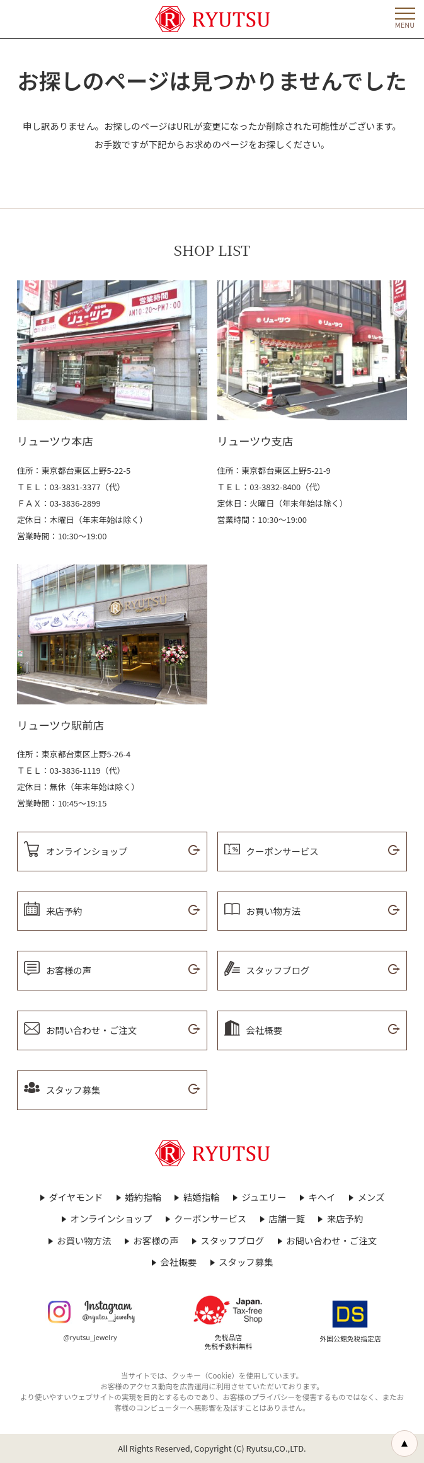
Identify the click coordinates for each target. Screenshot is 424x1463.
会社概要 (179, 1262)
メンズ (371, 1197)
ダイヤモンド (76, 1197)
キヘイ (321, 1197)
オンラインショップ (111, 1218)
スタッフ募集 (246, 1262)
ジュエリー (264, 1197)
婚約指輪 (143, 1197)
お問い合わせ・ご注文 (331, 1240)
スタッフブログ (232, 1240)
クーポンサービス (210, 1218)
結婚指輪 (201, 1197)
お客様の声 (155, 1240)
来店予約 (345, 1218)
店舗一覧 (286, 1218)
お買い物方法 (84, 1240)
